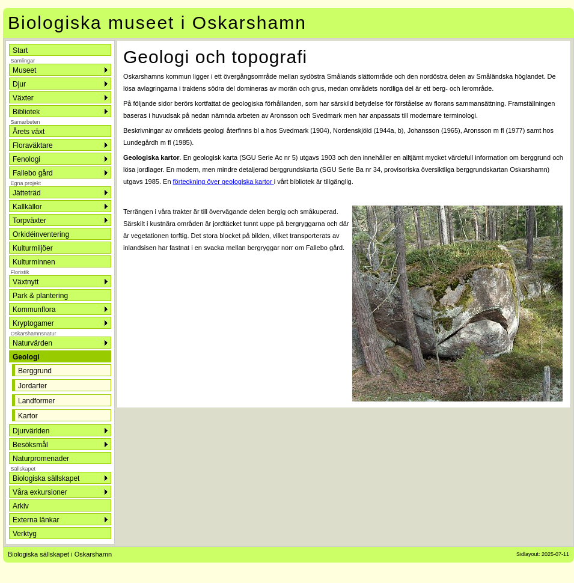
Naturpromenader (41, 458)
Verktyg (25, 534)
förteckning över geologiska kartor (223, 181)
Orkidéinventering (41, 234)
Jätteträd (27, 193)
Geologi (26, 357)
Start (20, 50)
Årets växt (28, 131)
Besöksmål (30, 445)
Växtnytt (25, 282)
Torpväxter (29, 220)
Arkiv (21, 506)
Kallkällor (27, 207)
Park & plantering (40, 296)
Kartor (28, 416)
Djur (19, 84)
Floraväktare (33, 145)
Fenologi (26, 159)
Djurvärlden (31, 431)
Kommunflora (34, 309)
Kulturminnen (34, 262)
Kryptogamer (33, 323)
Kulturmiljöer (33, 248)
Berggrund (35, 371)
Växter (23, 98)
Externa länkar (36, 520)
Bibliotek (26, 112)
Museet (24, 70)
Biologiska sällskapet (46, 478)
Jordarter (32, 386)
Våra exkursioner (40, 492)
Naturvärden (32, 343)
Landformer (36, 401)
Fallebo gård (33, 173)
